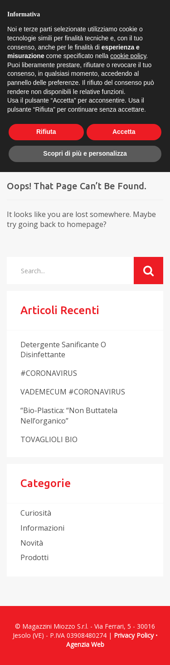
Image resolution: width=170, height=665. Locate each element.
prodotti (34, 557)
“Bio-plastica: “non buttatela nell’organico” (68, 415)
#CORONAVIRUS (48, 373)
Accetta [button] (124, 131)
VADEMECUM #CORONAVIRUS (72, 392)
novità (31, 543)
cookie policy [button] (128, 55)
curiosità (35, 513)
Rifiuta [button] (46, 131)
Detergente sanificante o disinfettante (63, 350)
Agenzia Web (85, 644)
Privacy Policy (134, 635)
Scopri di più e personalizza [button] (84, 153)
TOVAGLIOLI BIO (49, 439)
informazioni (42, 528)
